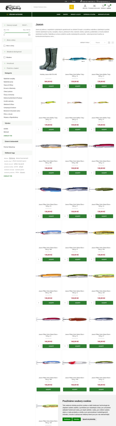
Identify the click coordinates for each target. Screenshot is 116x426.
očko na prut (19, 164)
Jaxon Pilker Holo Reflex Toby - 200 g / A (75, 75)
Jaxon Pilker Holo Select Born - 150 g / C (48, 335)
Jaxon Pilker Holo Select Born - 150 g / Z (101, 378)
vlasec (22, 172)
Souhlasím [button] (67, 419)
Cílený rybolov (8, 91)
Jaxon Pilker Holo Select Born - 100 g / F (75, 205)
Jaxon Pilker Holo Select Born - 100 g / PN (48, 292)
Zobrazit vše (8, 135)
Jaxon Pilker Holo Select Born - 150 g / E (75, 335)
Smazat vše (25, 25)
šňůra (17, 172)
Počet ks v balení (13, 68)
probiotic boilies (8, 167)
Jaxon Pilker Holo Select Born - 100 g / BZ (75, 162)
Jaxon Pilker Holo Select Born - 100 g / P (75, 248)
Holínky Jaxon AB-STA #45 (48, 74)
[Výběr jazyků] (74, 1)
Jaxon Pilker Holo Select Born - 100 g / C (101, 162)
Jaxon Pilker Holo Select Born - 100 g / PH (101, 248)
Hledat (71, 7)
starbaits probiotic (9, 172)
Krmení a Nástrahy (9, 88)
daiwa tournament (22, 158)
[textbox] (50, 7)
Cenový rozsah (12, 25)
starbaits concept (9, 169)
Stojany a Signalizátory (11, 117)
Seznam (112, 42)
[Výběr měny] (66, 1)
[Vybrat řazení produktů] (99, 42)
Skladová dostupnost (14, 52)
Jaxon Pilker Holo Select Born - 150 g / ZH (48, 422)
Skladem (9, 57)
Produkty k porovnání (94, 8)
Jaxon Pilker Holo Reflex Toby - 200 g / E (75, 118)
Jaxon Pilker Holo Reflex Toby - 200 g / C (101, 75)
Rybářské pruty (8, 82)
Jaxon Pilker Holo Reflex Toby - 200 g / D (48, 118)
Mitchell (6, 132)
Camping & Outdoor (10, 107)
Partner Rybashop (9, 147)
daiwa (12, 158)
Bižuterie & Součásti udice (12, 111)
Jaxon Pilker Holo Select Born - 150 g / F (101, 335)
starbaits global (19, 169)
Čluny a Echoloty (9, 95)
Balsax (6, 158)
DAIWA (6, 129)
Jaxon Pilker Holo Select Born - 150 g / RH (75, 378)
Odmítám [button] (76, 419)
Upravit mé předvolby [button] (89, 419)
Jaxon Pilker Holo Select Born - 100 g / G (101, 205)
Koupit (51, 86)
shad (21, 167)
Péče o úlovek (8, 114)
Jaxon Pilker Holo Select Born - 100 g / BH (48, 162)
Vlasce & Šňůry (8, 85)
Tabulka (109, 42)
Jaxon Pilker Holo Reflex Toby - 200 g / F (101, 118)
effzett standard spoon (19, 161)
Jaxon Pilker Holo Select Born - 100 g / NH (48, 248)
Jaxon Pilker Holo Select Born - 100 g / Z (75, 292)
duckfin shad (7, 161)
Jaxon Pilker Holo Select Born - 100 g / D (48, 205)
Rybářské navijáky (9, 78)
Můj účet (85, 8)
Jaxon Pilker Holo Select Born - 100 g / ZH (101, 292)
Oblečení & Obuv (9, 104)
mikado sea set (8, 164)
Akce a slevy (11, 40)
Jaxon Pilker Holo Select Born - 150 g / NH (48, 378)
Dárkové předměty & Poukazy (13, 98)
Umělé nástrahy (9, 101)
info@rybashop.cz (104, 2)
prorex (16, 167)
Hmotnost (10, 63)
